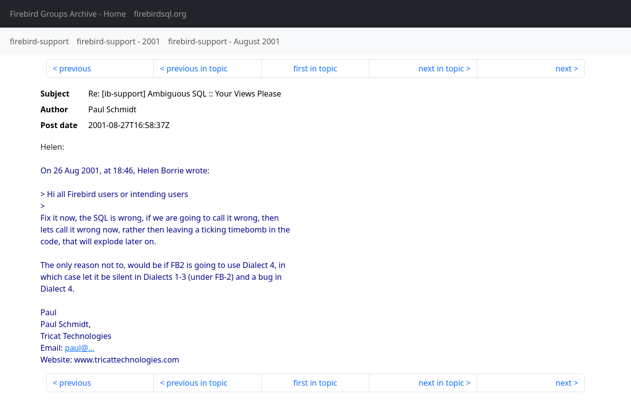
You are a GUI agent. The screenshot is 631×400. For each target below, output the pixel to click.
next (564, 68)
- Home (68, 13)
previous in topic (197, 68)
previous (75, 68)
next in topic (441, 68)
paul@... (80, 347)
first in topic (315, 68)
